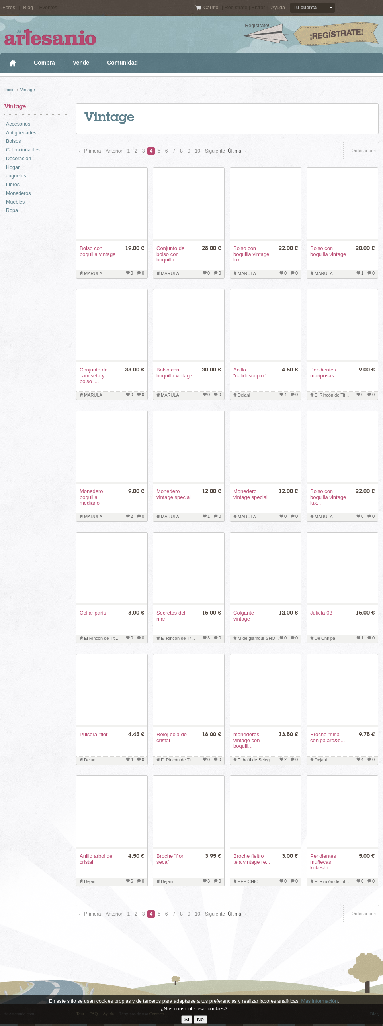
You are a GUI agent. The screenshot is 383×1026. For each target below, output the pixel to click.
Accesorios (18, 124)
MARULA (93, 273)
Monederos (18, 193)
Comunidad (122, 62)
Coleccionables (23, 150)
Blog (28, 7)
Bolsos (13, 141)
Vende (81, 62)
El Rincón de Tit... (332, 395)
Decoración (18, 158)
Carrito (211, 7)
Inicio (12, 63)
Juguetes (16, 176)
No (200, 1019)
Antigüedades (21, 133)
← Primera (89, 151)
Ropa (12, 210)
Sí (187, 1019)
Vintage (27, 89)
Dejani (244, 395)
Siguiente (215, 151)
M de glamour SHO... (258, 638)
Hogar (13, 167)
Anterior (114, 151)
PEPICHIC (248, 881)
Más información (319, 1001)
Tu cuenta (305, 7)
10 (197, 151)
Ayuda (278, 7)
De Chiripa (325, 638)
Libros (13, 184)
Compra (44, 62)
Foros (8, 7)
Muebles (15, 202)
